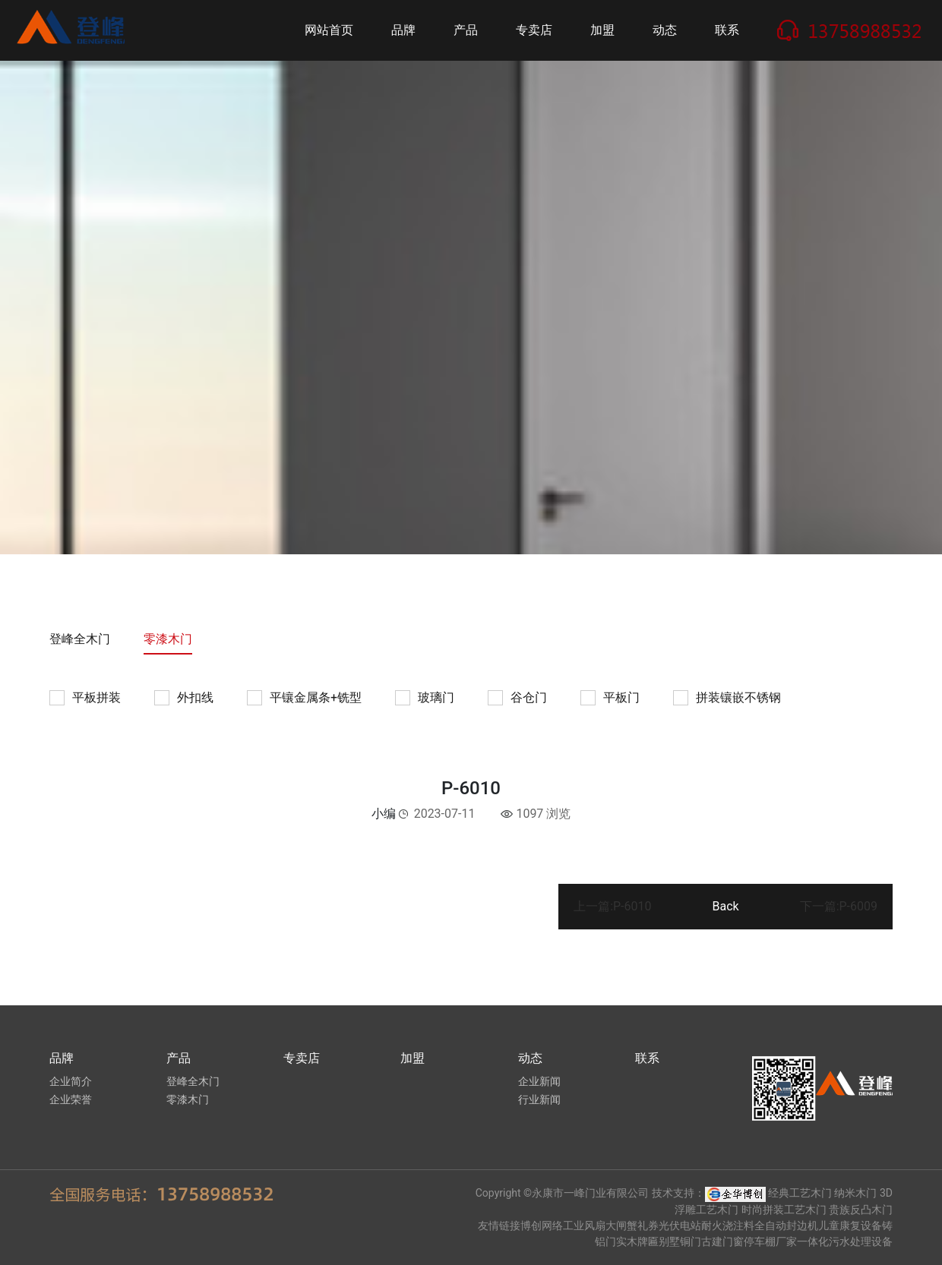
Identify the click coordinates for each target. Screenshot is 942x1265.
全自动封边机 (786, 1225)
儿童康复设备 (850, 1225)
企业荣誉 (70, 1099)
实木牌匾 (637, 1241)
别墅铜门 (680, 1241)
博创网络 (541, 1225)
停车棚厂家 (770, 1241)
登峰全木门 (79, 639)
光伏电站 (680, 1225)
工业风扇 (584, 1225)
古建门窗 (722, 1241)
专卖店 (534, 30)
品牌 (403, 30)
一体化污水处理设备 (845, 1241)
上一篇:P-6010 (612, 906)
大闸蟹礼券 (632, 1225)
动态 (665, 30)
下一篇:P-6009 (838, 906)
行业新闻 (539, 1099)
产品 (466, 30)
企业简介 (70, 1081)
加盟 (602, 30)
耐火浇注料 (727, 1225)
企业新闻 (539, 1081)
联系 (727, 30)
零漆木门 (168, 639)
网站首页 (329, 30)
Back (725, 906)
